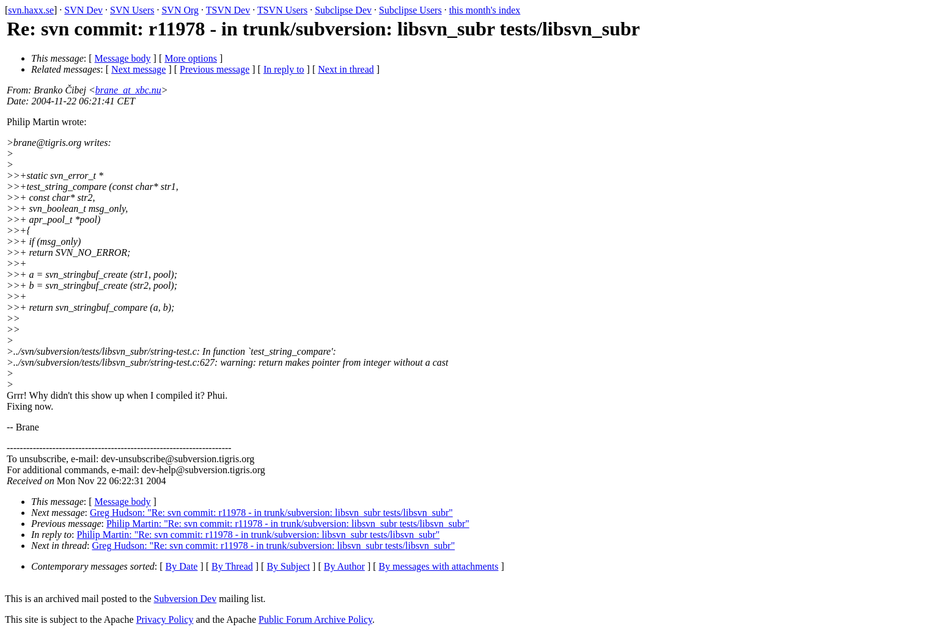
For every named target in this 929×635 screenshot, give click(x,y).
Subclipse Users (410, 10)
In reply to (283, 69)
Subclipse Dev (343, 10)
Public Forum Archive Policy (315, 619)
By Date (182, 566)
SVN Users (132, 10)
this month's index (485, 10)
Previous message (214, 69)
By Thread (232, 566)
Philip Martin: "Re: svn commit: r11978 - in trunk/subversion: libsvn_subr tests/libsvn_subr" (287, 523)
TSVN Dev (228, 10)
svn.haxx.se (31, 10)
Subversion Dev (185, 598)
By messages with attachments (439, 566)
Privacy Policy (165, 619)
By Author (344, 566)
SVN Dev (83, 10)
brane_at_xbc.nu (128, 90)
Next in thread (346, 69)
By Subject (288, 566)
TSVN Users (282, 10)
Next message (138, 69)
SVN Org (180, 10)
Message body (123, 58)
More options (190, 58)
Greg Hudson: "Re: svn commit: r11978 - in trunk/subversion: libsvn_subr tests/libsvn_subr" (271, 512)
